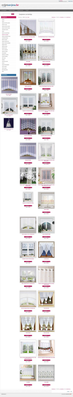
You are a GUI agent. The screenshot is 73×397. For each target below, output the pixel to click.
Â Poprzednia (61, 17)
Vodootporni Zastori (5, 29)
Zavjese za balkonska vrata (6, 36)
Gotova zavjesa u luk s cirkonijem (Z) (28, 234)
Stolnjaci (3, 59)
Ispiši (71, 391)
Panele (3, 31)
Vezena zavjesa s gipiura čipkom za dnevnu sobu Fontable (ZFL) (28, 185)
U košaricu (27, 39)
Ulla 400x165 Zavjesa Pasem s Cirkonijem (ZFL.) (46, 36)
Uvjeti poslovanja (20, 10)
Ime (26, 17)
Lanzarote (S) (46, 258)
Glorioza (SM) (46, 209)
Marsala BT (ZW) (8, 94)
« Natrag (68, 391)
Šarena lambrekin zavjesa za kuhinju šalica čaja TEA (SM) (46, 111)
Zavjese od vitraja (4, 51)
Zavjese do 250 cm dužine (6, 26)
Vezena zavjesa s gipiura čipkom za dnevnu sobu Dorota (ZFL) (46, 160)
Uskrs (3, 71)
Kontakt (27, 10)
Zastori (3, 21)
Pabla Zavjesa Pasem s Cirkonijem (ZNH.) (28, 36)
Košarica (61, 0)
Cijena (28, 17)
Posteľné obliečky (5, 56)
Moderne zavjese (4, 39)
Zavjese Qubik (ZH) (28, 86)
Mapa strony (70, 1)
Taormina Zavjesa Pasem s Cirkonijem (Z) (28, 308)
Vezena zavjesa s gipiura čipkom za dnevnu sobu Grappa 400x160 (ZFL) (28, 358)
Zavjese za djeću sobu (5, 41)
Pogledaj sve (53, 17)
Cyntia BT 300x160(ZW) (28, 135)
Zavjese (3, 19)
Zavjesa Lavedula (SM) (46, 61)
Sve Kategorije (3, 10)
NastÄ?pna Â (69, 17)
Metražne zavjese (4, 46)
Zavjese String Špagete (5, 64)
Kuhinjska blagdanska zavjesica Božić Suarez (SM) (46, 357)
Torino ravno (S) (46, 332)
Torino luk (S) (28, 332)
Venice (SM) (28, 61)
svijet (10, 4)
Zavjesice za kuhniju (5, 34)
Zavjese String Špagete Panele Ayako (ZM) (46, 86)
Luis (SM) (28, 382)
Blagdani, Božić (4, 44)
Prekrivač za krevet (5, 61)
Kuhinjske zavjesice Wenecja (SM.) (28, 258)
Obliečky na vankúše (5, 54)
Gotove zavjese (4, 66)
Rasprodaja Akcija (5, 69)
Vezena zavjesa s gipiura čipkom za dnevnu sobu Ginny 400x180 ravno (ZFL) (46, 185)
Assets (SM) (46, 382)
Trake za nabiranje (5, 49)
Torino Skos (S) (46, 308)
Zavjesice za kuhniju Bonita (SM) (28, 110)
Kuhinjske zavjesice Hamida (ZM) (46, 135)
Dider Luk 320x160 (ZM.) (9, 114)
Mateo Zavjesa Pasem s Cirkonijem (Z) (28, 283)
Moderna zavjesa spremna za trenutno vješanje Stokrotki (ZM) (46, 284)
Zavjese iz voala (4, 24)
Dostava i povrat (12, 10)
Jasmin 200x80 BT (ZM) (46, 234)
